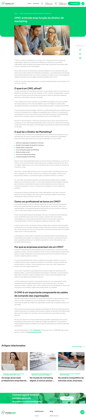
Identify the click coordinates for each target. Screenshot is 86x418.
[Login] (83, 3)
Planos (29, 3)
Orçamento (36, 3)
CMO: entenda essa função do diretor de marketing (35, 13)
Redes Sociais (54, 415)
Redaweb (37, 330)
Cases (37, 415)
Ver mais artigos (77, 346)
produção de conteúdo (34, 332)
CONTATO (67, 398)
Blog (15, 13)
